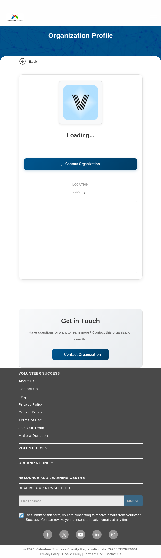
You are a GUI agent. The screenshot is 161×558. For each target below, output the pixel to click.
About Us (27, 381)
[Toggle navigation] (153, 18)
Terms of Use (30, 420)
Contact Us (28, 389)
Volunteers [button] (33, 448)
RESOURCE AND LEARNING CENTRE (52, 478)
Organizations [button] (36, 463)
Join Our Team (31, 428)
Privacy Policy (31, 404)
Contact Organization (80, 164)
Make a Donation (33, 435)
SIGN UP (133, 501)
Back (28, 61)
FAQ (22, 397)
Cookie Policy (30, 412)
